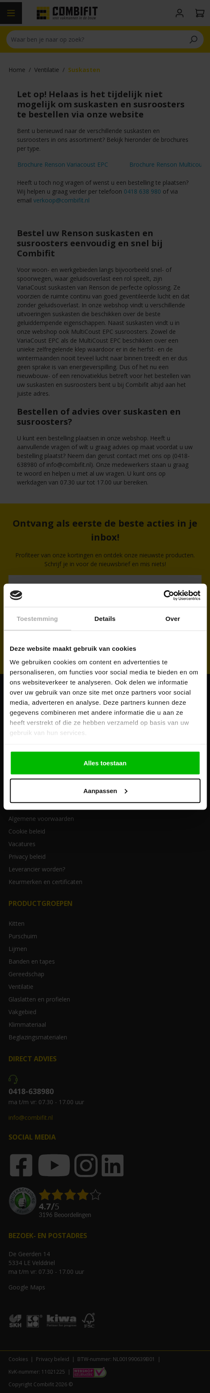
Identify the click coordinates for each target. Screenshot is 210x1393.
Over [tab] (173, 618)
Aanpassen (105, 790)
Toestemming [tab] (37, 618)
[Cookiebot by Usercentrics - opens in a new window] (163, 595)
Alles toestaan (105, 763)
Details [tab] (105, 618)
